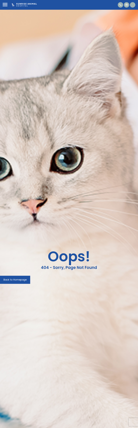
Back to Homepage (15, 279)
